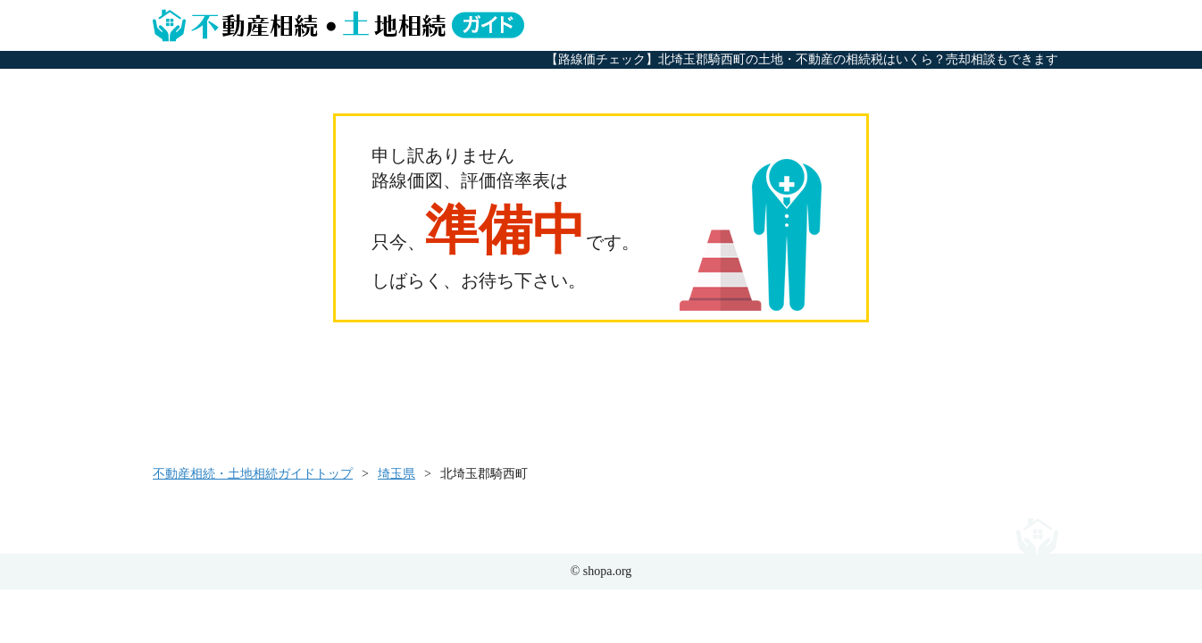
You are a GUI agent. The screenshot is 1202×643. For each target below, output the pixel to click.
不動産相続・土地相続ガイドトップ (253, 473)
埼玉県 (396, 473)
